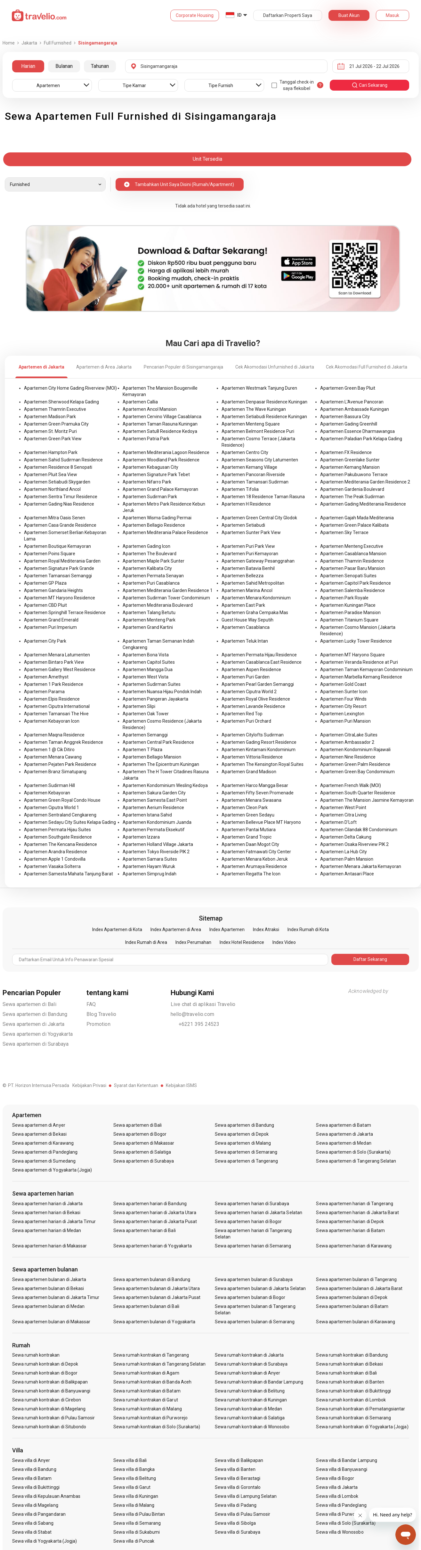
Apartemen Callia (140, 401)
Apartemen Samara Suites (150, 859)
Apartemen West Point (343, 807)
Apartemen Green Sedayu (248, 814)
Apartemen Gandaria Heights (53, 590)
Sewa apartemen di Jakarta (34, 1024)
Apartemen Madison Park (50, 416)
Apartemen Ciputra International (57, 706)
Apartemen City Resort (343, 706)
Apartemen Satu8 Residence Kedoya (160, 431)
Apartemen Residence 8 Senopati (58, 467)
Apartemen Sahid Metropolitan (253, 583)
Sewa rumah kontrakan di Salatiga (250, 1417)
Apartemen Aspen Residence (251, 669)
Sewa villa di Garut (131, 1487)
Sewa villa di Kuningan (135, 1496)
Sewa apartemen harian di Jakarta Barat (357, 1212)
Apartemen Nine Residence (348, 756)
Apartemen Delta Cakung (345, 837)
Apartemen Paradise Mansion (350, 612)
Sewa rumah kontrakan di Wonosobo (252, 1426)
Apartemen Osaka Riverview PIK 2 (354, 844)
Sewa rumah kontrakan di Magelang (49, 1408)
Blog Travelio (101, 1014)
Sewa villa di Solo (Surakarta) (346, 1523)
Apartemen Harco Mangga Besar (255, 785)
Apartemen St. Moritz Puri (50, 431)
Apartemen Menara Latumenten (57, 654)
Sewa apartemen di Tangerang (246, 1161)
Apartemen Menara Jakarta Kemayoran (360, 866)
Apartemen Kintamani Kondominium (259, 749)
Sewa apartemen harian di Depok (350, 1221)
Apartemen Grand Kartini (148, 627)
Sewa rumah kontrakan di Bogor (44, 1373)
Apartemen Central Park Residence (158, 742)
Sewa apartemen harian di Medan (46, 1230)
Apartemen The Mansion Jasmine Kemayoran (367, 800)
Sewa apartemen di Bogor (139, 1134)
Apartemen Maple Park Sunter (153, 561)
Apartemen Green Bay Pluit (347, 388)
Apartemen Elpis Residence (52, 699)
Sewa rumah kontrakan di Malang (147, 1408)
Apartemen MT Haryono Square (352, 654)
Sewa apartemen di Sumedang (44, 1161)
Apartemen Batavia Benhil (248, 568)
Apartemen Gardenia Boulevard (352, 489)
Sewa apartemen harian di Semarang (253, 1245)
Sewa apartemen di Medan (343, 1143)
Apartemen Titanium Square (349, 619)
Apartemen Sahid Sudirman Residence (63, 459)
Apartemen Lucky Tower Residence (356, 641)
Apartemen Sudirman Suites (152, 684)
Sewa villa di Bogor (335, 1478)
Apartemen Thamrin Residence (352, 561)
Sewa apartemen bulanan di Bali (146, 1306)
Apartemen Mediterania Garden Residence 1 (168, 590)
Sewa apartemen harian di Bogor (248, 1221)
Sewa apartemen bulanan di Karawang (355, 1321)
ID (239, 15)
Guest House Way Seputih (247, 619)
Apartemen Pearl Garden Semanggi (258, 684)
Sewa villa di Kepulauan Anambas (46, 1496)
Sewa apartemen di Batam (343, 1125)
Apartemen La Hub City (343, 851)
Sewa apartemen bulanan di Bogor (250, 1297)
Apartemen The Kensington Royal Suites (263, 764)
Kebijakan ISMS (181, 1085)
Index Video (284, 942)
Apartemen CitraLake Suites (348, 734)
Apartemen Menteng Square (251, 423)
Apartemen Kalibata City (147, 568)
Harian (28, 66)
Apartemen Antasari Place (347, 873)
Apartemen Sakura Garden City (154, 792)
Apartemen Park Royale (344, 597)
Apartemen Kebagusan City (150, 467)
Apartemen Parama (44, 691)
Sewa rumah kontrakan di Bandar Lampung (259, 1381)
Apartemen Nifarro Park (147, 481)
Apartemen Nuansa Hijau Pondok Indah (162, 691)
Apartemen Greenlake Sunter (350, 459)
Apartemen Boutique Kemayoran (57, 546)
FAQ (91, 1004)
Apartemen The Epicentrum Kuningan (161, 764)
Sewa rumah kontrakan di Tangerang (151, 1355)
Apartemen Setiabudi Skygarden (57, 481)
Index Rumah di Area (146, 942)
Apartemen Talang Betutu (149, 612)
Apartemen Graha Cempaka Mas (255, 612)
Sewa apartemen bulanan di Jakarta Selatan (260, 1288)
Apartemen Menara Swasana (251, 800)
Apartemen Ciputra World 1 (51, 807)
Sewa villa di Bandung (34, 1469)
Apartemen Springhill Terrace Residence (65, 612)
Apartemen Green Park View (53, 438)
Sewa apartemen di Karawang (43, 1143)
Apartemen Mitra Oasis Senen (54, 517)
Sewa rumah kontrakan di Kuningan (251, 1399)
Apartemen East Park (243, 605)
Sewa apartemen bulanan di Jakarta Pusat (156, 1297)
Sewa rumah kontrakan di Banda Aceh (152, 1381)
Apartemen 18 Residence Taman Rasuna (263, 496)
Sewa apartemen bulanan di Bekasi (48, 1288)
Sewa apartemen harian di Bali (144, 1230)
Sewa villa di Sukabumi (136, 1532)
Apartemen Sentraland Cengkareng (60, 814)
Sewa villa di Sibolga (235, 1523)
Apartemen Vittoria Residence (252, 756)
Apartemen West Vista (145, 676)
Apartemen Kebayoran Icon (51, 721)
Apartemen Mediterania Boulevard (158, 605)
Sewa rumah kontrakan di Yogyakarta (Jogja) (362, 1426)
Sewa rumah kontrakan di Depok (45, 1364)
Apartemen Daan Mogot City (250, 844)
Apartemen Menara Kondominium (256, 597)
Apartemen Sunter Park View (251, 532)
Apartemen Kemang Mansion (350, 467)
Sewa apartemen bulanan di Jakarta (49, 1279)
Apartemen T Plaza (142, 749)
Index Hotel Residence (242, 942)
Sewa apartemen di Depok (242, 1134)
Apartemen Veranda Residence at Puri (359, 662)
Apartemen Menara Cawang (53, 756)
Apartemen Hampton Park (50, 452)
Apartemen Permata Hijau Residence (259, 654)
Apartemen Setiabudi (243, 525)
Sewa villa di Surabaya (237, 1532)
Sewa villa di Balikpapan (239, 1460)
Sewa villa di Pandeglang (341, 1505)
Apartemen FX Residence (346, 452)
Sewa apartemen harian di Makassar (49, 1245)
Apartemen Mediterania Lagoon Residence (166, 452)
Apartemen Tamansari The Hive (56, 713)
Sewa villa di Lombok (337, 1496)
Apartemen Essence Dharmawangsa (357, 431)
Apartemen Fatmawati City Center (256, 851)
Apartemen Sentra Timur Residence (60, 496)
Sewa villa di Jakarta (337, 1487)
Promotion (98, 1024)
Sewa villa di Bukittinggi (36, 1487)
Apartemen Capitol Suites (149, 662)
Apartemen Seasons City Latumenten (260, 459)
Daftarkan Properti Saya (287, 15)
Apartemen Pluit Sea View (50, 474)
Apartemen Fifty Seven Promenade (258, 792)
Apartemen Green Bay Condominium (357, 771)
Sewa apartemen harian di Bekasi (46, 1212)
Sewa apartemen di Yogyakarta (38, 1034)
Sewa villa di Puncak (133, 1541)
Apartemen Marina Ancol (247, 590)
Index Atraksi (266, 929)
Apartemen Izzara (141, 837)
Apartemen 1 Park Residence (53, 684)
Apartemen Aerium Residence (153, 807)
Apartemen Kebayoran (47, 792)
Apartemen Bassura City (345, 416)
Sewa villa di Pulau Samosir (242, 1514)
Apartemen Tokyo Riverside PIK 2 (156, 851)
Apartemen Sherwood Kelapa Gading (61, 401)
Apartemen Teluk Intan (245, 641)
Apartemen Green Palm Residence (355, 764)
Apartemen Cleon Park (245, 807)
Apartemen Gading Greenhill (348, 423)
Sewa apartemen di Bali (29, 1004)
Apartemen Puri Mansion (345, 721)
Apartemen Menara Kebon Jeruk (255, 859)
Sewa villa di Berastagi (237, 1478)
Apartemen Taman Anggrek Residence (63, 742)
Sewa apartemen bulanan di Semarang (255, 1321)
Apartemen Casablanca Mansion (353, 553)
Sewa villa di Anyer (31, 1460)
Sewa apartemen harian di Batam (350, 1230)
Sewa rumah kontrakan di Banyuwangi (51, 1390)
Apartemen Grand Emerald (51, 619)
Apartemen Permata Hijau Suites (57, 829)
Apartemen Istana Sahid (147, 814)
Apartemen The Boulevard (149, 553)
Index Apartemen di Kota (117, 929)
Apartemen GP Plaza (45, 583)
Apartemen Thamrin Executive (55, 409)
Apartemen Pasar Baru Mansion (352, 568)
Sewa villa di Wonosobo (339, 1532)
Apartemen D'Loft (338, 822)
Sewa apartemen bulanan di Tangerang (356, 1279)
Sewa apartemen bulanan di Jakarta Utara (156, 1288)
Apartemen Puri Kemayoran (250, 553)
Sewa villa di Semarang (137, 1523)
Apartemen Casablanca (246, 627)
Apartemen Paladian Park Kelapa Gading (361, 438)
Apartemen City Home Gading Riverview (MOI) (70, 388)
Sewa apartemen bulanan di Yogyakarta (154, 1321)
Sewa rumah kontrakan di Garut (145, 1399)
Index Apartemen (227, 929)
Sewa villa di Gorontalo (238, 1487)
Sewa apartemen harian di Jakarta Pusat (155, 1221)
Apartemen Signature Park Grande (59, 568)
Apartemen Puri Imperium (50, 627)
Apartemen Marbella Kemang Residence (361, 676)
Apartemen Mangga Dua (148, 669)
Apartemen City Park (45, 641)
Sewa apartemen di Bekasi (39, 1134)
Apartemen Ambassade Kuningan (354, 409)
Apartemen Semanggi (145, 734)
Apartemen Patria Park (146, 438)
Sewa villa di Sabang (33, 1523)
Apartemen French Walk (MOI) (350, 785)
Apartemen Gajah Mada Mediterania (357, 517)
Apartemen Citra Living (343, 814)
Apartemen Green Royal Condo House (62, 800)
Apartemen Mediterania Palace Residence (165, 532)
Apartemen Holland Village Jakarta (158, 844)
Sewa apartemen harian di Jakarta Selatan (258, 1212)
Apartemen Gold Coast (343, 684)
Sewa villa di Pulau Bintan (139, 1514)
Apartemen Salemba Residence (352, 590)
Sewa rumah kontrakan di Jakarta (249, 1355)
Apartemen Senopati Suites (348, 575)
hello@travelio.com (193, 1014)
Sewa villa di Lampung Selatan (246, 1496)
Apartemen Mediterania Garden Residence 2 (365, 481)
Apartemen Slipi (139, 706)
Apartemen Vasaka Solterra (52, 866)
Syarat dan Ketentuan (136, 1085)
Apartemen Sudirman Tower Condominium (166, 597)
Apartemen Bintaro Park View (54, 662)
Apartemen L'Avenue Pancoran (352, 401)
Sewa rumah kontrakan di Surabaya (251, 1364)
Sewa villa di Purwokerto (341, 1514)
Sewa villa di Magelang (35, 1505)
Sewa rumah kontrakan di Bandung (352, 1355)
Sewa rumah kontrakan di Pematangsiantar (360, 1408)
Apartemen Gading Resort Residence (259, 742)
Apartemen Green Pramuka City (56, 423)
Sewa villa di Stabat (32, 1532)
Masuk (392, 15)
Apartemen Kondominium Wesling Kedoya (165, 785)
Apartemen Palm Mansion (346, 859)
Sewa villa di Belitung (134, 1478)
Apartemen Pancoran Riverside (253, 474)
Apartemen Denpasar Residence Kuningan (264, 401)
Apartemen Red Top (242, 713)
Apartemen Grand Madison (249, 771)
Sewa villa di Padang (235, 1505)
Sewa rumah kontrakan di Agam (146, 1373)
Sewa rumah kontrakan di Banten (350, 1381)
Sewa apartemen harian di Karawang (354, 1245)
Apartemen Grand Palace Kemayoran (160, 489)
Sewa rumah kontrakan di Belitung (250, 1390)
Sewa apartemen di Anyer (38, 1125)
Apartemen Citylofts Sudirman (253, 734)
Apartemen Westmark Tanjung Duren (259, 388)
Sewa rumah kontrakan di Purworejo (150, 1417)
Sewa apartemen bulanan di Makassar (51, 1321)
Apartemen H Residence (246, 504)
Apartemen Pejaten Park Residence (60, 764)
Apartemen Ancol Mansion (150, 409)
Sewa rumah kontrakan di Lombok (351, 1399)
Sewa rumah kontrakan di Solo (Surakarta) (156, 1426)
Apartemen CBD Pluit (45, 605)
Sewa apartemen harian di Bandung (150, 1203)
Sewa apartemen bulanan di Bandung (151, 1279)
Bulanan (64, 66)
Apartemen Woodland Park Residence (161, 459)
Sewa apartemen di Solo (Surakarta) (353, 1152)
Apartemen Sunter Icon (344, 691)
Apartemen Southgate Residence (58, 837)
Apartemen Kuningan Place (348, 605)
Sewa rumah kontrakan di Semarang (353, 1417)
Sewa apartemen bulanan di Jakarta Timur (56, 1297)
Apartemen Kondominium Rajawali (355, 749)
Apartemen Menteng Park (149, 619)
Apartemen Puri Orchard (246, 721)
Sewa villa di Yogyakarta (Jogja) (44, 1541)
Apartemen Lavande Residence (253, 706)
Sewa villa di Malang (133, 1505)
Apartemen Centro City (245, 452)
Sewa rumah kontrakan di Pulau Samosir (53, 1417)
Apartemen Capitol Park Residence (355, 583)
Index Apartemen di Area (175, 929)
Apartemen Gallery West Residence (59, 669)
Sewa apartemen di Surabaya (36, 1044)
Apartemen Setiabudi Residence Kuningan (264, 416)
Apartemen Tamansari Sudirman (255, 481)
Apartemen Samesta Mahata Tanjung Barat (68, 873)
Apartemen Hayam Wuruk (149, 866)
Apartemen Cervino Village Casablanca (162, 416)
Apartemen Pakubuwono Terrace (354, 474)
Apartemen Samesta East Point (155, 800)
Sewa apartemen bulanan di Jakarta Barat (359, 1288)
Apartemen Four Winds (343, 699)
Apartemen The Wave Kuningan (254, 409)
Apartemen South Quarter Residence (357, 792)
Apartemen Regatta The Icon (251, 873)
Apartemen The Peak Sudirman (352, 496)
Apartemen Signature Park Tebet (156, 474)
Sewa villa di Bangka (134, 1469)
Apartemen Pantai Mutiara (249, 829)
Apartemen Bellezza (242, 575)
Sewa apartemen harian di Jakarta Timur (54, 1221)
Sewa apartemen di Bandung (35, 1014)
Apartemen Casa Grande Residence (60, 525)
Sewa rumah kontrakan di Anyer (247, 1373)
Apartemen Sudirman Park (150, 496)
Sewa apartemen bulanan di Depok (351, 1297)
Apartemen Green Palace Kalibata (354, 525)
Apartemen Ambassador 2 (347, 742)
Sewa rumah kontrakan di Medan (248, 1408)
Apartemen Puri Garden (246, 676)
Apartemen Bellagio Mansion (152, 756)
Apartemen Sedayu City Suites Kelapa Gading (70, 822)
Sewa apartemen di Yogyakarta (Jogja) (52, 1170)
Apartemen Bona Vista (146, 654)
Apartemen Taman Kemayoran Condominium (366, 669)
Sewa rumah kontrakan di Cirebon (46, 1399)
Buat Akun (349, 15)
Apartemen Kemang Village (249, 467)
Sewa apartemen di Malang (243, 1143)
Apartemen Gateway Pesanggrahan (258, 561)
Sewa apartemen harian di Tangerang (354, 1203)
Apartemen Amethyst (46, 676)
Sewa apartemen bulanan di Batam (352, 1306)
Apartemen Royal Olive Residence (256, 699)
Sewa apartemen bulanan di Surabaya (254, 1279)
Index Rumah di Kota (308, 929)
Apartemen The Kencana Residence (60, 844)
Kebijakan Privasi (89, 1085)
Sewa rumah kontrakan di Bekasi (349, 1364)
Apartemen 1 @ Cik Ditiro (49, 749)
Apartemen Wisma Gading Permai (157, 517)
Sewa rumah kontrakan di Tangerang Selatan (159, 1364)
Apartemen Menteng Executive (351, 546)
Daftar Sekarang (370, 959)
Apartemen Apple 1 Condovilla (54, 859)
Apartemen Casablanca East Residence (262, 662)
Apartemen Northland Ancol (52, 489)
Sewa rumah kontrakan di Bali (346, 1373)
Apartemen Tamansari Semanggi (58, 575)
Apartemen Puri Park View (248, 546)
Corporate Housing (195, 15)
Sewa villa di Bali (130, 1460)
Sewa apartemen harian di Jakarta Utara (154, 1212)
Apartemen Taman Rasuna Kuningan (160, 423)
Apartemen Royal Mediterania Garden (62, 561)
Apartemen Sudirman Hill (49, 785)
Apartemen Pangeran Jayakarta (155, 699)
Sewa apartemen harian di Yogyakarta (152, 1245)
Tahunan (100, 66)
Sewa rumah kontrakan (36, 1355)
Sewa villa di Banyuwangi (341, 1469)
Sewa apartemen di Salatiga (142, 1152)
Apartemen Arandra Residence (55, 851)
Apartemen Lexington (342, 713)
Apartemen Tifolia (240, 489)
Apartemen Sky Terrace (344, 532)
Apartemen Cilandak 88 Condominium (358, 829)
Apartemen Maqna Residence (54, 734)
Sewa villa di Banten (235, 1469)
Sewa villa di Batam (32, 1478)
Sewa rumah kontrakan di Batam (146, 1390)
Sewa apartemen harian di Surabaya (252, 1203)
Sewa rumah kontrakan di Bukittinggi (353, 1390)
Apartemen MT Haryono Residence (59, 597)
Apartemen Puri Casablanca (151, 583)
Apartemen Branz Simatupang (55, 771)
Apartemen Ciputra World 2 (249, 691)
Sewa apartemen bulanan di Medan (48, 1306)
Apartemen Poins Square (49, 553)
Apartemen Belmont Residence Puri (258, 431)
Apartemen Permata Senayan (153, 575)
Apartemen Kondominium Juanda (157, 822)
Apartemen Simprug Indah (149, 873)
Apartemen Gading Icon (146, 546)
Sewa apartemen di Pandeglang (44, 1152)
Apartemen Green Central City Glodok (259, 517)
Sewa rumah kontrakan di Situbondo (49, 1426)
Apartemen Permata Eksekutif (154, 829)
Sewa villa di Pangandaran (39, 1514)
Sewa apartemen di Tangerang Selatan (356, 1161)
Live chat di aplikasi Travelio (203, 1004)
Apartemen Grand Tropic (246, 837)
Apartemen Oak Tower (146, 713)
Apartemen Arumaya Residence (254, 866)
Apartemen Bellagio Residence (154, 525)
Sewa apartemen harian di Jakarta (47, 1203)
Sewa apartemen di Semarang (246, 1152)
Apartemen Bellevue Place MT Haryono (261, 822)
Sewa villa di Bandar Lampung (346, 1460)
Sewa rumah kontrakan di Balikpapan (50, 1381)
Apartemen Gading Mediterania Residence (363, 504)
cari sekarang (369, 85)
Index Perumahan (193, 942)
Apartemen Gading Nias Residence (59, 504)
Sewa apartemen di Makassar (143, 1143)
